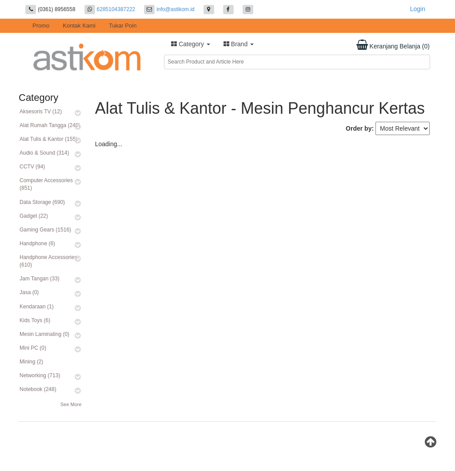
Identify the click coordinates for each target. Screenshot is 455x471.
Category (190, 44)
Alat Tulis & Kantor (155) (48, 139)
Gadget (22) (34, 216)
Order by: (360, 128)
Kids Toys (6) (35, 320)
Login (417, 8)
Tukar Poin (122, 25)
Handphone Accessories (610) (48, 261)
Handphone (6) (37, 243)
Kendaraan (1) (37, 306)
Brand (239, 44)
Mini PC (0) (33, 348)
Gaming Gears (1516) (45, 230)
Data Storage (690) (42, 202)
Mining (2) (31, 362)
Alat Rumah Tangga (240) (50, 125)
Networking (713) (40, 375)
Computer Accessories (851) (46, 184)
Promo (40, 25)
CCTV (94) (32, 167)
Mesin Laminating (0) (44, 334)
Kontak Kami (79, 25)
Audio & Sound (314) (44, 153)
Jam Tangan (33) (40, 278)
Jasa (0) (29, 292)
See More (71, 404)
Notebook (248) (38, 389)
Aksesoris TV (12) (41, 111)
